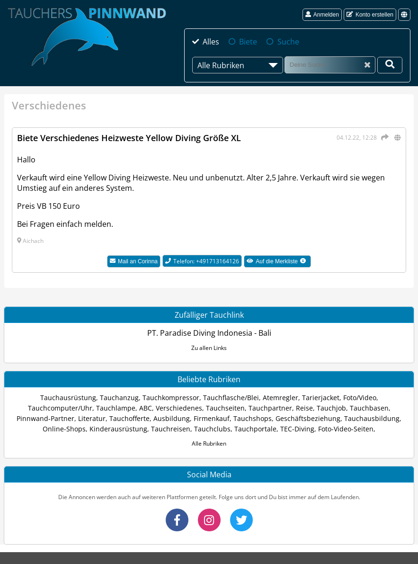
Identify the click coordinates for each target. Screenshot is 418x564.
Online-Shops (64, 428)
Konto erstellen (370, 14)
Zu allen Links (209, 348)
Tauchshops (252, 418)
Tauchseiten (225, 407)
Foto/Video (359, 397)
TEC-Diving (297, 428)
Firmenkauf (212, 418)
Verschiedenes (179, 407)
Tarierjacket (320, 397)
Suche (288, 41)
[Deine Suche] (389, 65)
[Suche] (330, 64)
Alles (211, 41)
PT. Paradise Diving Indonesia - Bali (209, 333)
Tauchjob (331, 407)
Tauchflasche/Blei (231, 397)
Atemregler (280, 397)
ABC (145, 407)
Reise (304, 407)
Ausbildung (171, 418)
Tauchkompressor (170, 397)
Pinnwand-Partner (45, 418)
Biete (248, 41)
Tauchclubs (212, 428)
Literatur (92, 418)
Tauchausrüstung (68, 397)
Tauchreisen (170, 428)
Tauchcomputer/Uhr (60, 407)
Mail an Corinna (134, 261)
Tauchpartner (270, 407)
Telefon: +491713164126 (202, 261)
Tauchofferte (129, 418)
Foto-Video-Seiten (346, 428)
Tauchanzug (119, 397)
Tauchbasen (369, 407)
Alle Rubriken (209, 443)
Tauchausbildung (372, 418)
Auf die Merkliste (279, 262)
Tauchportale (255, 428)
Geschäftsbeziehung (308, 418)
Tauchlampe (115, 407)
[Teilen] (383, 137)
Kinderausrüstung (118, 428)
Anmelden (322, 14)
